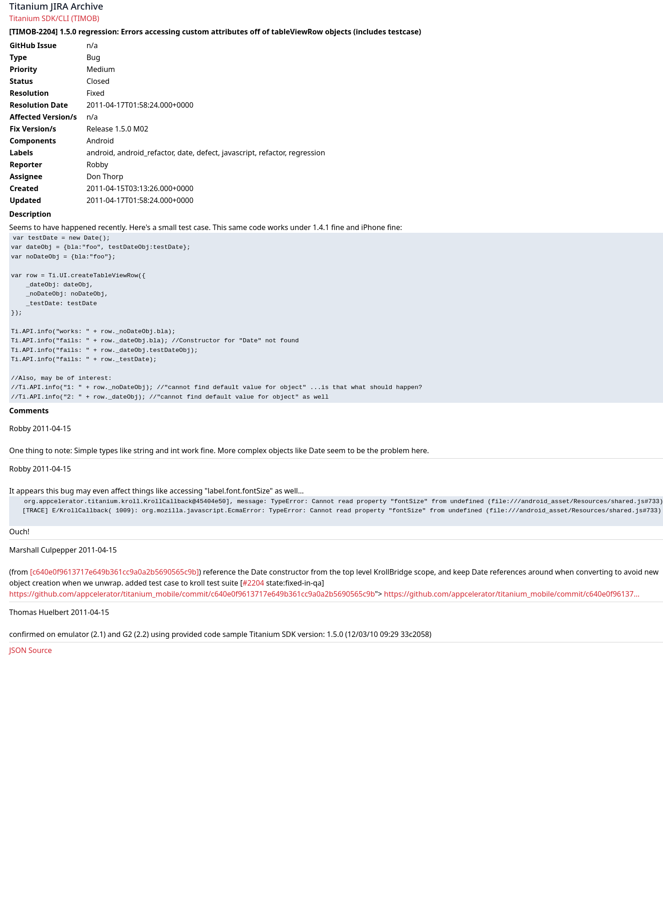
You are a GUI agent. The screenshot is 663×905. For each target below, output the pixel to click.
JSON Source (30, 650)
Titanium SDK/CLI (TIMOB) (54, 18)
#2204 (253, 583)
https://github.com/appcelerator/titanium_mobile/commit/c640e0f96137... (512, 594)
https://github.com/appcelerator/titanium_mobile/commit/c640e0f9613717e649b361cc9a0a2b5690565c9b (192, 594)
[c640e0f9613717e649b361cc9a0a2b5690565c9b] (114, 572)
